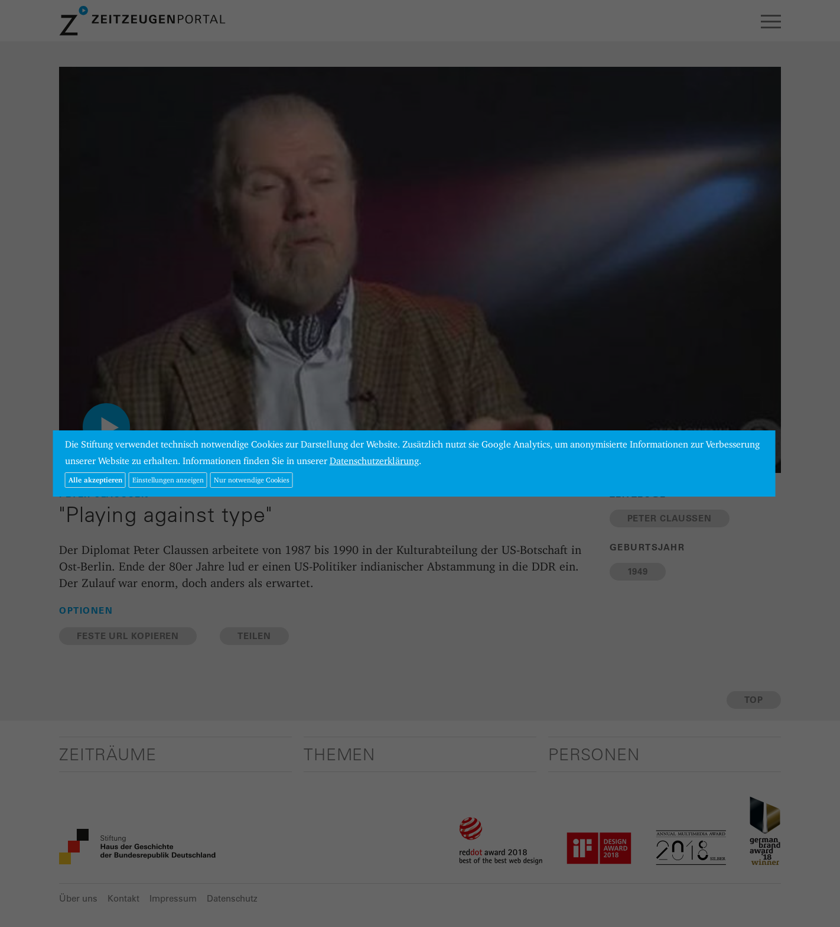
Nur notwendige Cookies (251, 479)
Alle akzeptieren (95, 479)
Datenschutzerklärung (374, 460)
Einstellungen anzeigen (168, 479)
